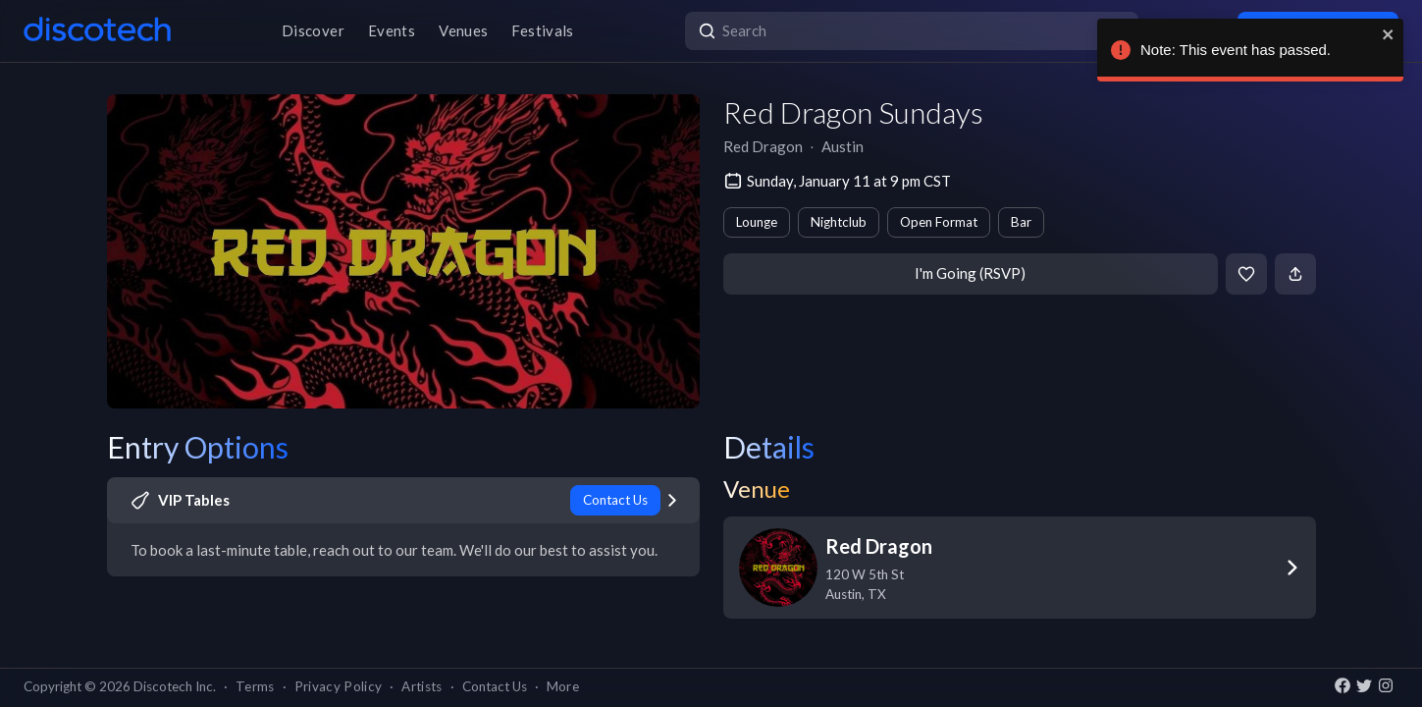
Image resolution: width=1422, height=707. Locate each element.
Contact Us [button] (494, 686)
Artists (421, 686)
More (563, 686)
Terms (255, 686)
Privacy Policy (338, 686)
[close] (1384, 34)
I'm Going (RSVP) (970, 273)
